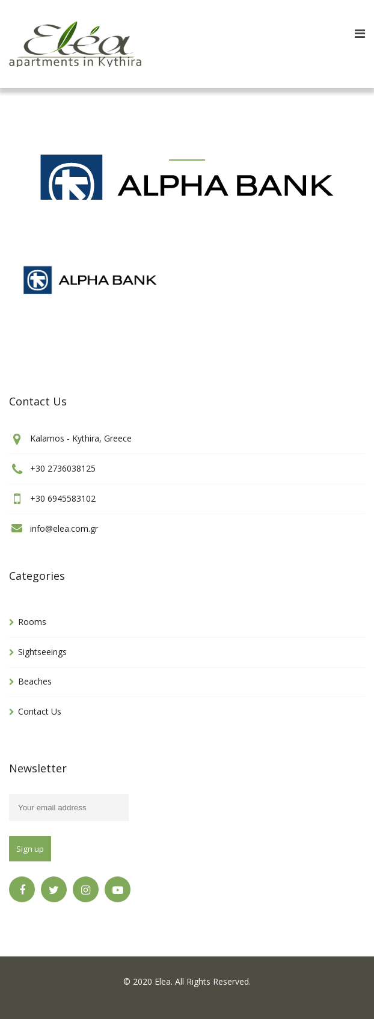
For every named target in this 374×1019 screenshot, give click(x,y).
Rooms (32, 621)
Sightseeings (42, 651)
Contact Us (39, 711)
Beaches (35, 681)
